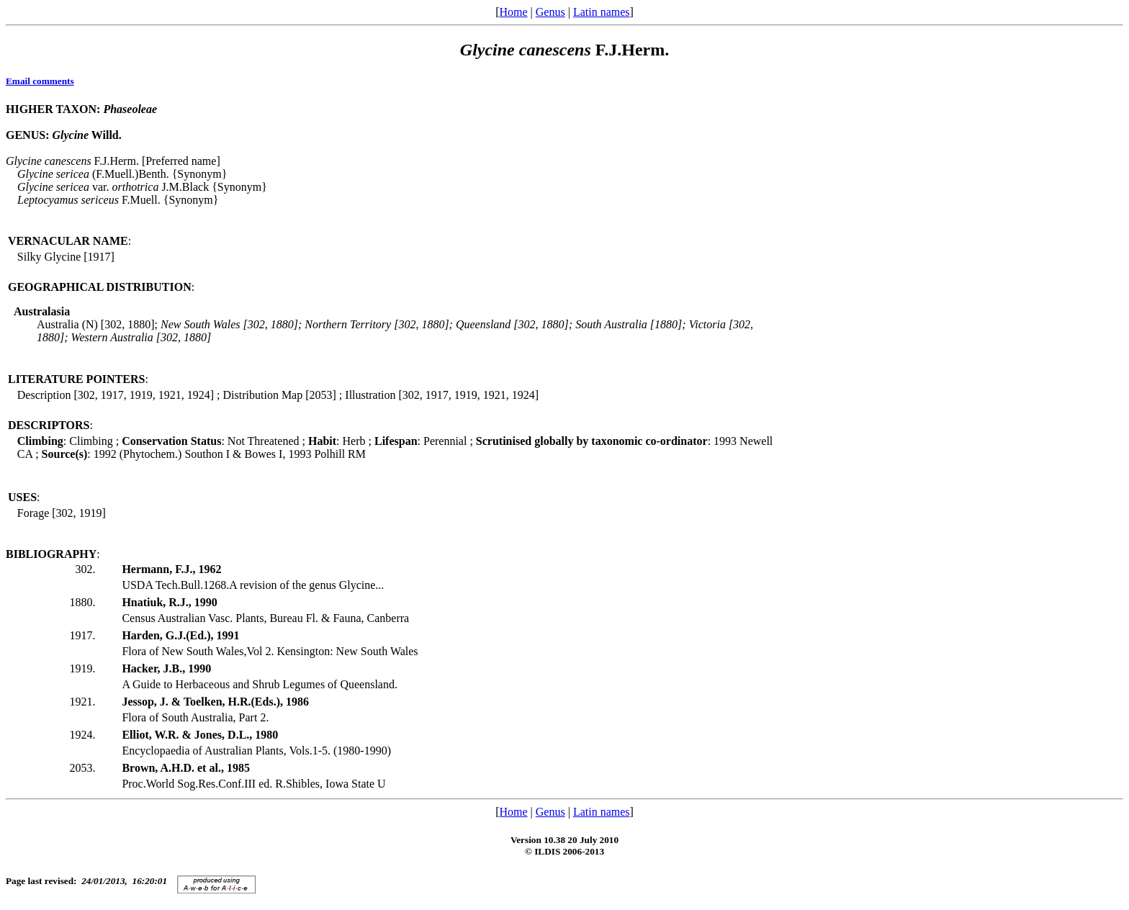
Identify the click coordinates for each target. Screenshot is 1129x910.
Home (513, 12)
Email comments (40, 81)
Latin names (601, 12)
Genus (550, 12)
